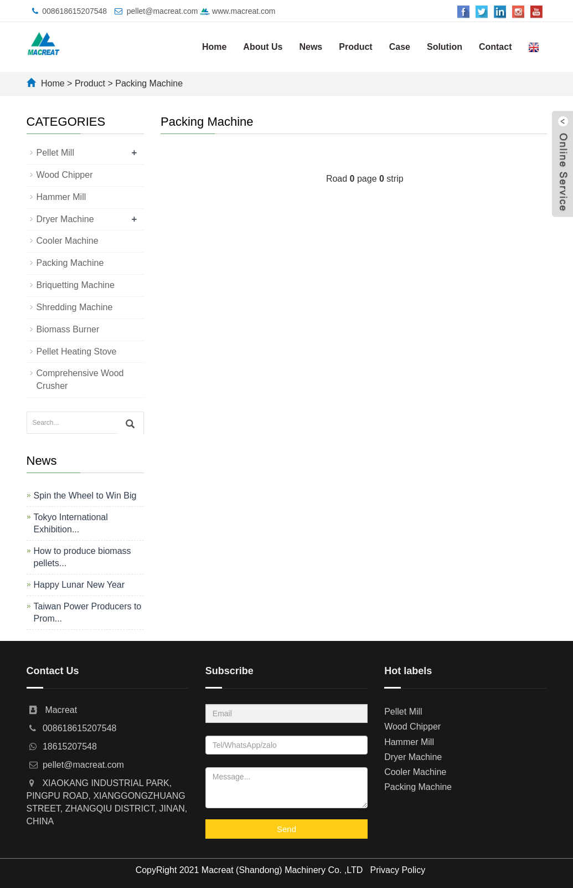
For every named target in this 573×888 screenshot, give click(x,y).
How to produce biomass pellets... (82, 557)
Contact (495, 47)
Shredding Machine (75, 307)
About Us (262, 47)
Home (214, 47)
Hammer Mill (61, 197)
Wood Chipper (65, 174)
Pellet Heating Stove (77, 351)
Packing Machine (149, 83)
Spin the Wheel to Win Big (85, 495)
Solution (444, 47)
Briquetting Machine (76, 285)
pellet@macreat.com (162, 11)
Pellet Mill (55, 152)
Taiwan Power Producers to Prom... (88, 612)
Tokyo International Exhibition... (71, 523)
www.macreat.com (237, 11)
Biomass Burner (68, 329)
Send (286, 829)
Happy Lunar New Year (79, 584)
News (310, 47)
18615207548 (70, 746)
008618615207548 (74, 11)
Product (355, 47)
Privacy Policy (398, 870)
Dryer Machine (65, 219)
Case (399, 47)
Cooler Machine (68, 240)
